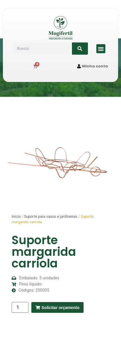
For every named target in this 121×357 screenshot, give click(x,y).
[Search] (80, 48)
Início (16, 216)
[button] (101, 48)
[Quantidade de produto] (20, 307)
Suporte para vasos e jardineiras (50, 216)
